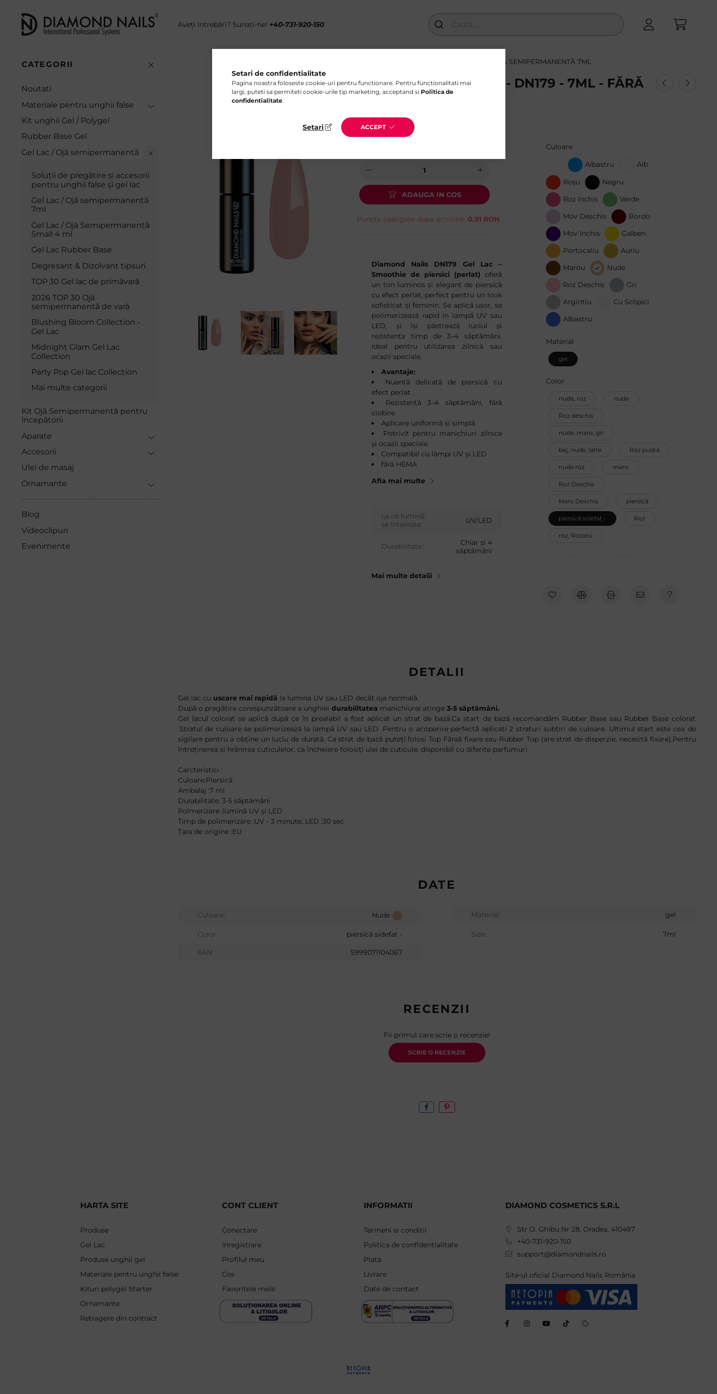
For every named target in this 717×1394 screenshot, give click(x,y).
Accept (373, 127)
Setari (313, 127)
